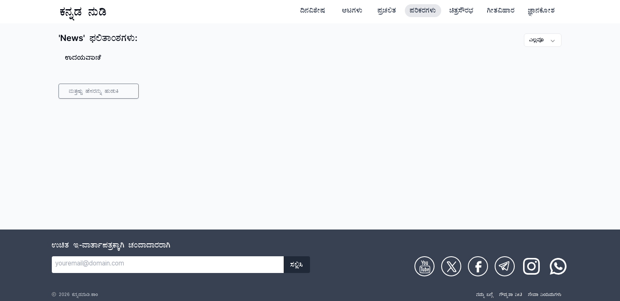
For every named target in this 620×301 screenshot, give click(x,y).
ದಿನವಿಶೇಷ (312, 11)
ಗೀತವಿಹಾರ (501, 11)
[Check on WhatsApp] (558, 266)
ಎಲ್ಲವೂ (542, 40)
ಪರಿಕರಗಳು (423, 11)
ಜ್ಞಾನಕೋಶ (541, 11)
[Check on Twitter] (451, 266)
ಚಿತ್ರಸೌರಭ (462, 11)
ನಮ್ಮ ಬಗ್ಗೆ (484, 295)
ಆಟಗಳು (352, 11)
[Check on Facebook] (478, 266)
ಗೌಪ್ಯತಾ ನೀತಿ (510, 295)
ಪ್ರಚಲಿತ (387, 11)
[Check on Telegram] (505, 266)
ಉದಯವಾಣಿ (83, 59)
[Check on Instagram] (531, 266)
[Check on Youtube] (424, 266)
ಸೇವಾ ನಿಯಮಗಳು (545, 295)
